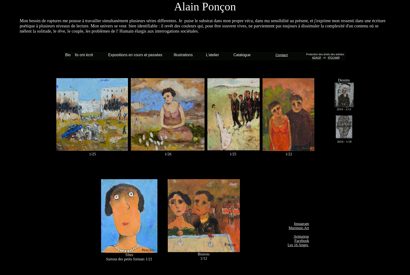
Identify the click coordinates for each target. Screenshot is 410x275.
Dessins (344, 80)
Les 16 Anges (298, 245)
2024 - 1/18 (344, 141)
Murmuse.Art (299, 228)
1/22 (288, 154)
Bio (69, 55)
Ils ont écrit (84, 55)
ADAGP (316, 57)
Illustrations (183, 55)
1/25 (233, 154)
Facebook (301, 241)
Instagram (301, 224)
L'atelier (212, 55)
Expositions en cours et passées (135, 55)
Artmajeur (301, 236)
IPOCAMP (334, 57)
